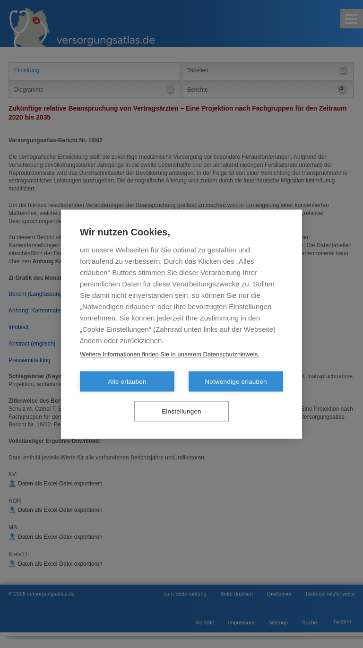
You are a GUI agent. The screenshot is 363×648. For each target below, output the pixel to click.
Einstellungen (181, 411)
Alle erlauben (127, 381)
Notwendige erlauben (236, 381)
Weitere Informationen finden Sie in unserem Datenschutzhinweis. (169, 353)
